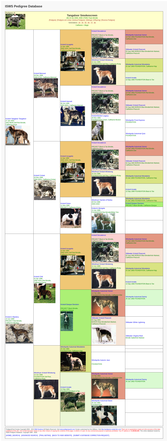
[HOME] (9, 435)
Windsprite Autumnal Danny (136, 297)
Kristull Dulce (66, 203)
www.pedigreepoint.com (67, 429)
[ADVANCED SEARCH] (29, 435)
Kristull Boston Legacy (100, 116)
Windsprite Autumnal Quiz (135, 134)
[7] (92, 23)
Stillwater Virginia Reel (134, 336)
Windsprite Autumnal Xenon (136, 35)
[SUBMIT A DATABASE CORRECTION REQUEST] (91, 435)
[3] (79, 23)
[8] (95, 23)
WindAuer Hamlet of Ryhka (102, 200)
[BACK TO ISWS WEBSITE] (62, 435)
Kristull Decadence (99, 31)
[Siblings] (89, 20)
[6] (88, 23)
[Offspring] (96, 20)
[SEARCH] (16, 435)
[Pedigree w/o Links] (64, 20)
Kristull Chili (38, 277)
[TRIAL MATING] (45, 435)
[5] (85, 23)
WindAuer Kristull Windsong (102, 60)
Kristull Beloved (40, 73)
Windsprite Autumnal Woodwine (138, 64)
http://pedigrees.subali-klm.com (111, 429)
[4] (82, 23)
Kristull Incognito (67, 44)
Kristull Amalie (131, 78)
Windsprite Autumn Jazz (101, 360)
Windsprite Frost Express (135, 120)
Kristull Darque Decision (135, 203)
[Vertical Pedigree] (78, 20)
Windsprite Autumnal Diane (102, 401)
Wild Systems (39, 429)
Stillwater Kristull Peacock (135, 49)
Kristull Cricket (39, 175)
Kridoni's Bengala (98, 208)
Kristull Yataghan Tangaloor (16, 119)
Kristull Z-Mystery (12, 317)
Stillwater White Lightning (135, 322)
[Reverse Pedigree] (108, 20)
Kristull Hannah (66, 101)
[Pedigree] (52, 20)
